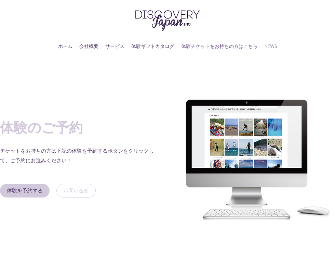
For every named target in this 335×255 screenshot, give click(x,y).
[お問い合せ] (76, 190)
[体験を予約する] (25, 190)
